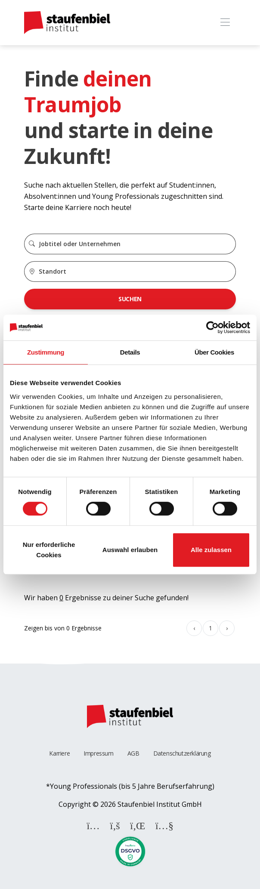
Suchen (130, 299)
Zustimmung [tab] (45, 352)
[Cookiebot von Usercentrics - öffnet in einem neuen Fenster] (212, 327)
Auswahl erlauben (130, 549)
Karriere (59, 753)
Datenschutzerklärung (182, 753)
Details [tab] (130, 352)
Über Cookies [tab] (214, 352)
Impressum (98, 753)
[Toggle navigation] (225, 22)
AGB (133, 753)
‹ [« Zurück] (194, 628)
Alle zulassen (211, 549)
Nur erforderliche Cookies (49, 550)
